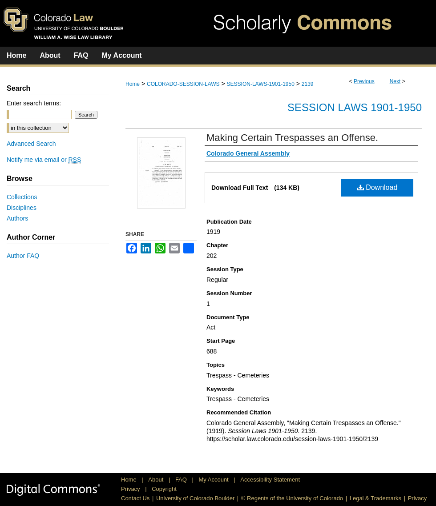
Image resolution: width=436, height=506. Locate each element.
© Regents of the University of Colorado (292, 498)
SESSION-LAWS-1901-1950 (261, 84)
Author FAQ (23, 255)
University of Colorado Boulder (195, 498)
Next (395, 81)
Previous (364, 81)
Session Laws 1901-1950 (354, 107)
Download (377, 187)
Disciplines (21, 207)
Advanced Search (31, 143)
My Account (214, 479)
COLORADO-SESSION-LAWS (183, 84)
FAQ (182, 479)
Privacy (131, 489)
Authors (17, 218)
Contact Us (135, 498)
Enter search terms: (34, 103)
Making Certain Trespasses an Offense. (292, 137)
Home (132, 84)
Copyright (164, 489)
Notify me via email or (44, 159)
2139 (308, 84)
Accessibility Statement (270, 479)
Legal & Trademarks (375, 498)
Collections (22, 197)
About (156, 479)
